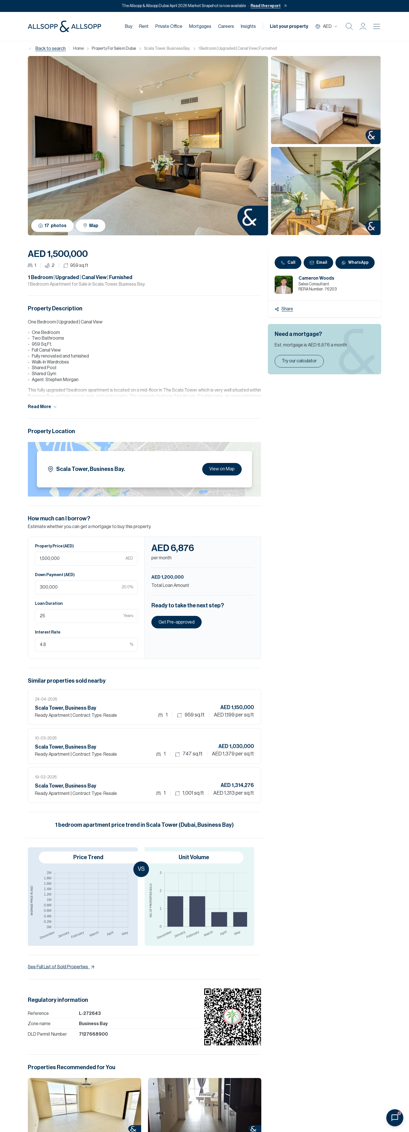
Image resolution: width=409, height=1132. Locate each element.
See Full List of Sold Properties (61, 967)
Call (288, 262)
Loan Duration (49, 604)
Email (318, 262)
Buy (128, 26)
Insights (248, 26)
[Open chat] (394, 1117)
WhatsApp (355, 262)
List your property (289, 26)
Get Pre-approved (176, 622)
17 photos (52, 225)
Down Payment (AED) (55, 575)
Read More (42, 406)
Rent (144, 26)
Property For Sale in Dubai (114, 49)
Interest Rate (47, 632)
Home (78, 49)
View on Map (222, 469)
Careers (226, 26)
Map (90, 225)
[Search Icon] (349, 26)
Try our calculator (299, 361)
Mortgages (200, 26)
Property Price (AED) (54, 546)
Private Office (168, 26)
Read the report (266, 6)
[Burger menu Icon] (376, 26)
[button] (363, 26)
